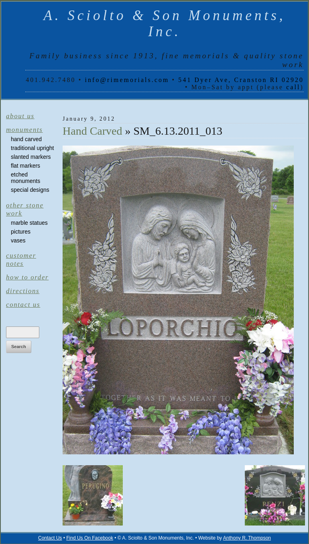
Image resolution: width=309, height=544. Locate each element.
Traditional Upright (32, 148)
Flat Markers (25, 165)
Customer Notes (21, 259)
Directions (22, 291)
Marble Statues (29, 223)
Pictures (20, 231)
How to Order (27, 277)
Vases (18, 240)
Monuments (24, 129)
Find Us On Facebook (89, 538)
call (293, 87)
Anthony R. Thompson (247, 538)
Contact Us (23, 304)
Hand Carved (26, 139)
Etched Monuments (25, 177)
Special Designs (30, 190)
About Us (20, 116)
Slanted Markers (31, 157)
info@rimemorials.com (127, 79)
